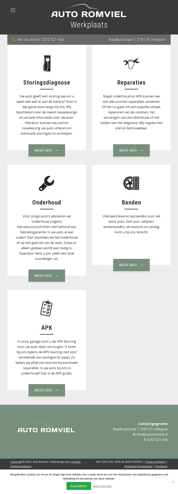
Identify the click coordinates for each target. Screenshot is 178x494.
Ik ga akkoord (79, 485)
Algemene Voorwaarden (138, 466)
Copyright (16, 462)
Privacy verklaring (155, 462)
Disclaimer (161, 466)
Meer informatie (102, 486)
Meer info (47, 150)
